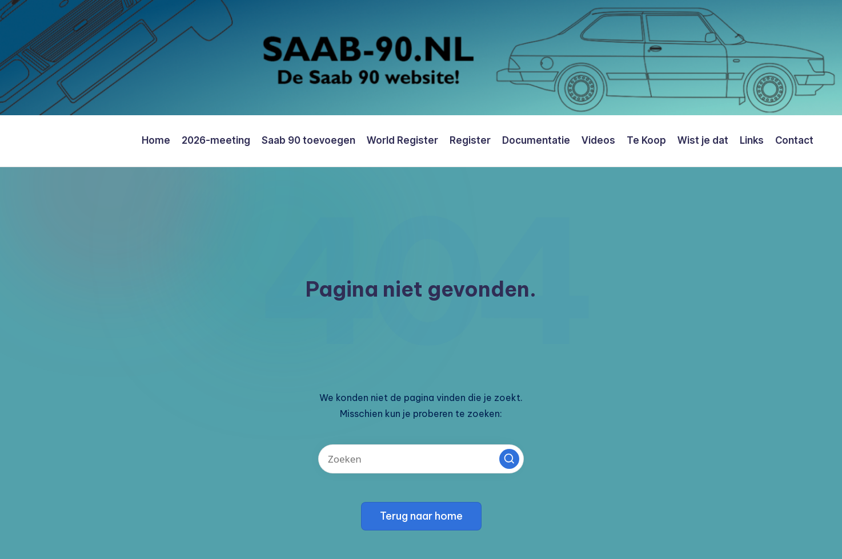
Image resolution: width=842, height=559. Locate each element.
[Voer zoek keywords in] (421, 458)
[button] (509, 459)
